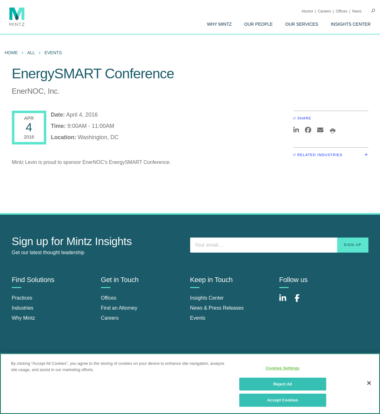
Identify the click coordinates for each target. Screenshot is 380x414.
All (31, 52)
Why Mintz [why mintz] (23, 318)
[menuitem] (219, 24)
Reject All (282, 384)
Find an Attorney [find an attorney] (119, 308)
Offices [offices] (109, 298)
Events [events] (197, 318)
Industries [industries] (22, 308)
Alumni (307, 11)
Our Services (301, 24)
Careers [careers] (110, 318)
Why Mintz (219, 24)
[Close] (369, 383)
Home (11, 52)
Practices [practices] (22, 298)
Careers (324, 11)
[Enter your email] (279, 245)
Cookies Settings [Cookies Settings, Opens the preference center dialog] (283, 368)
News (357, 11)
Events (53, 52)
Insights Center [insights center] (207, 298)
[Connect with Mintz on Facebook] (301, 301)
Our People (258, 24)
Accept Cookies (282, 400)
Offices (341, 11)
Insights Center (351, 24)
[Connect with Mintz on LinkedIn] (285, 301)
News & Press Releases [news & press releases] (217, 308)
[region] (190, 383)
